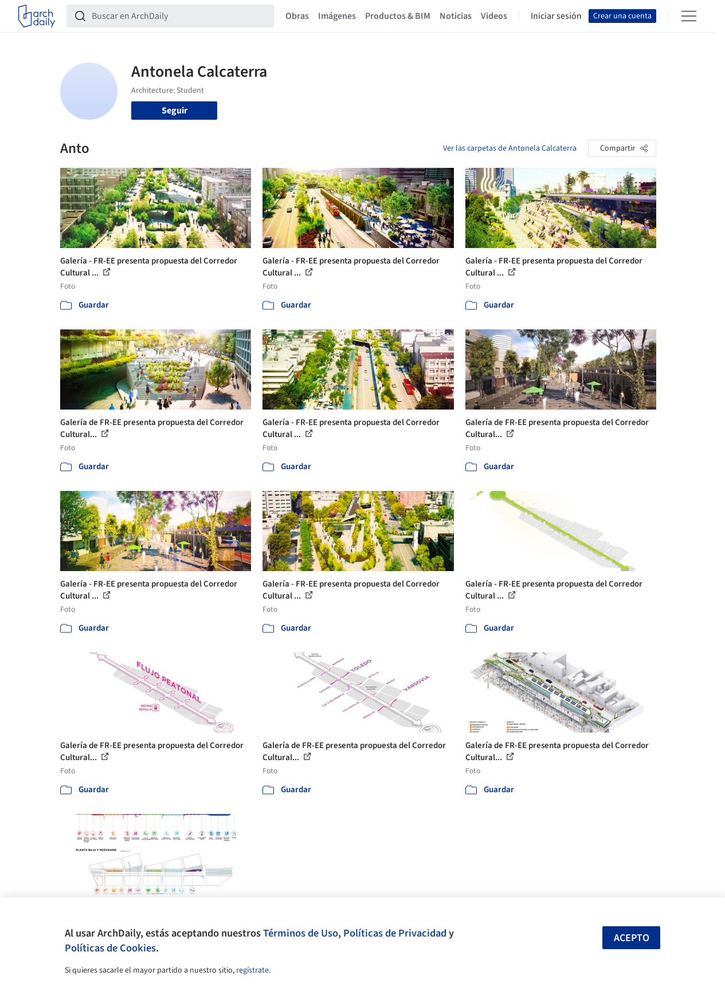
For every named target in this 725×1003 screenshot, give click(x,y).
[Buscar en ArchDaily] (179, 16)
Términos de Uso (300, 933)
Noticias (456, 16)
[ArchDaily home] (36, 16)
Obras (297, 16)
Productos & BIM (397, 16)
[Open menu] (689, 16)
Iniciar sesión (556, 16)
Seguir (174, 110)
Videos (494, 16)
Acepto (631, 938)
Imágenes (337, 16)
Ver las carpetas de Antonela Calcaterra (510, 148)
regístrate (252, 970)
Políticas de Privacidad (394, 933)
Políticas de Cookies (110, 948)
